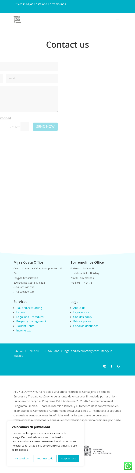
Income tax (23, 330)
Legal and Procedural (30, 317)
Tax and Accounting (29, 308)
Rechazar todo (45, 458)
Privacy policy (82, 321)
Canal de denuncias (85, 326)
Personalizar (22, 458)
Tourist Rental (25, 326)
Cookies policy (82, 317)
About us (79, 308)
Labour (21, 312)
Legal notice (81, 312)
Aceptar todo (68, 458)
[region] (45, 443)
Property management (31, 321)
